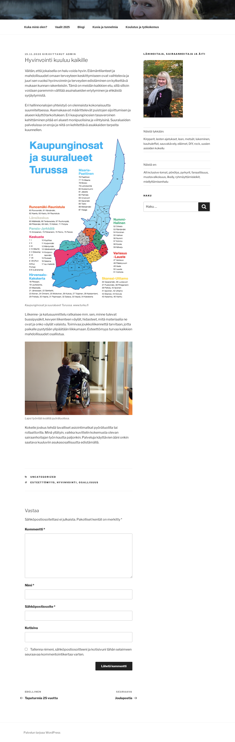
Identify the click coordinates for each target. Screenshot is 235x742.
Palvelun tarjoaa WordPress (42, 732)
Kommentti (35, 529)
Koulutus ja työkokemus (142, 27)
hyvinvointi (67, 482)
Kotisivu (31, 628)
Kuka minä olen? (35, 27)
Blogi (81, 27)
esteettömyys (42, 482)
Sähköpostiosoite (40, 607)
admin (71, 54)
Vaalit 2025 (62, 27)
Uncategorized (43, 476)
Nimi (29, 585)
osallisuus (89, 482)
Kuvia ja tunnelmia (105, 27)
